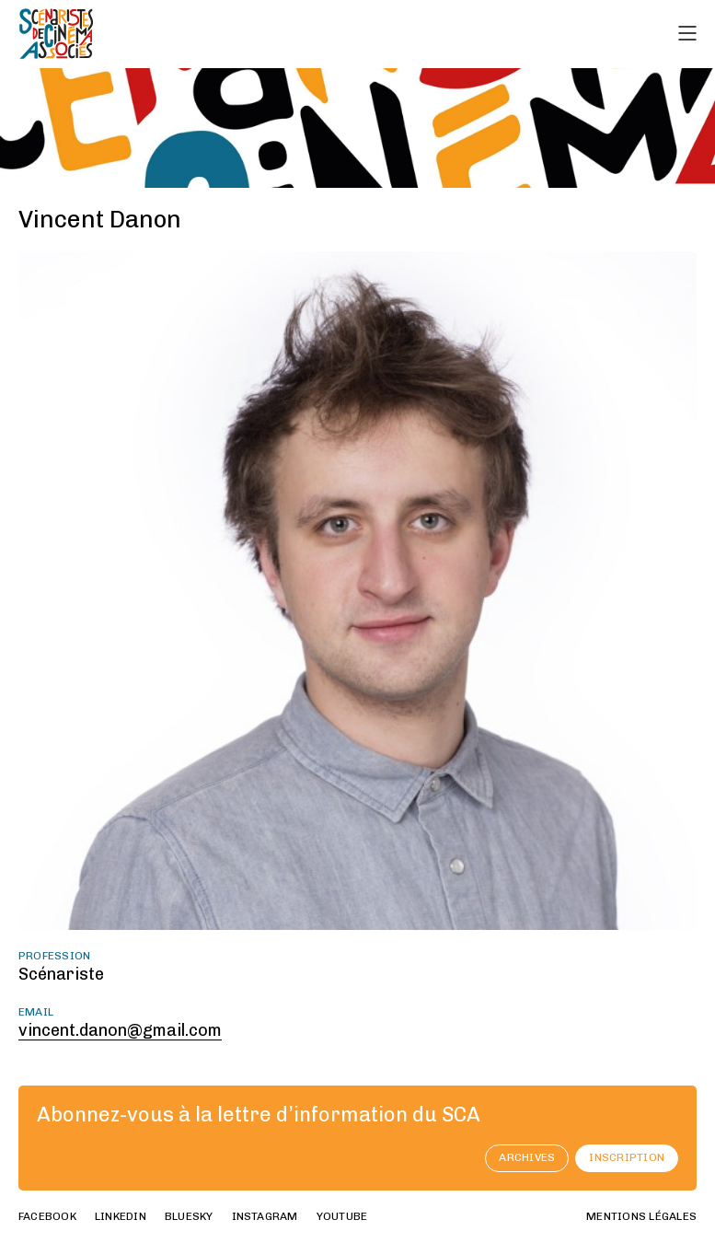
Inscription (626, 1157)
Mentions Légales (641, 1216)
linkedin (120, 1216)
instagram (265, 1216)
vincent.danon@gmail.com (120, 1030)
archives (527, 1157)
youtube (342, 1216)
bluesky (189, 1216)
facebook (47, 1216)
